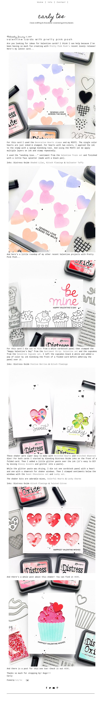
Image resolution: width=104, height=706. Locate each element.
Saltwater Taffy (74, 163)
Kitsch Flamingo (54, 163)
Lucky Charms (74, 479)
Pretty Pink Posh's (60, 46)
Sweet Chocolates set (37, 474)
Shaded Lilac (37, 163)
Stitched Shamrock (86, 456)
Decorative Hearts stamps (48, 142)
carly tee (51, 16)
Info (50, 2)
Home (40, 2)
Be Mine (38, 349)
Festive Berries (38, 364)
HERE (76, 577)
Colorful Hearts (55, 479)
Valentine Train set (71, 155)
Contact (61, 2)
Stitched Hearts (62, 456)
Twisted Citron (58, 483)
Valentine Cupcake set (29, 354)
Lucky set (59, 474)
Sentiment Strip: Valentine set (61, 351)
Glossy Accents (26, 464)
